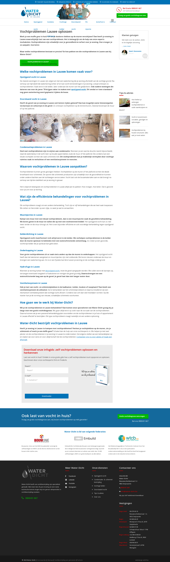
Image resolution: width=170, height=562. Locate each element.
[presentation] (41, 385)
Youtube (70, 481)
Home (26, 23)
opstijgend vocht (78, 92)
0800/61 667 (31, 495)
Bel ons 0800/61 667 (140, 419)
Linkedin (69, 478)
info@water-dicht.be (129, 489)
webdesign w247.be (141, 558)
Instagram (70, 485)
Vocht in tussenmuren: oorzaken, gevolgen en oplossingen (140, 120)
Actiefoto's (127, 23)
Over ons (97, 495)
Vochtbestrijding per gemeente (66, 558)
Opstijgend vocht (40, 23)
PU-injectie (113, 23)
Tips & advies (99, 491)
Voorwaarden (41, 558)
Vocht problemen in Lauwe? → (40, 64)
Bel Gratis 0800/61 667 (129, 8)
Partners (81, 558)
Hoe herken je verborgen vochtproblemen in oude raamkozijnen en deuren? (133, 106)
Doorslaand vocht (97, 23)
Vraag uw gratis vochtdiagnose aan (131, 16)
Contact (139, 23)
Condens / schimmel (60, 23)
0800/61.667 (125, 485)
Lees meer (127, 47)
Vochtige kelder (79, 23)
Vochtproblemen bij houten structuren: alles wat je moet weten (140, 134)
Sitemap (50, 558)
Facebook (70, 474)
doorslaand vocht (52, 273)
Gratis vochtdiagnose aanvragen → (131, 413)
